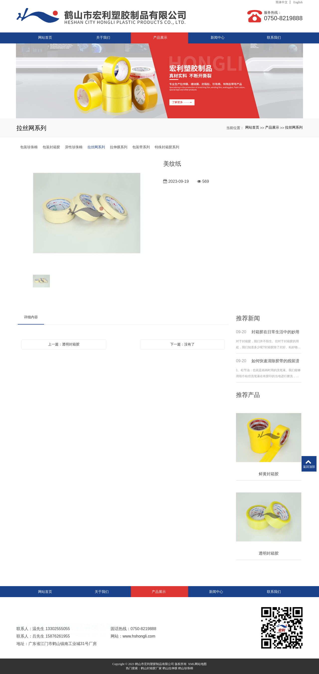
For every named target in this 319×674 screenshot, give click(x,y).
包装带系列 (141, 147)
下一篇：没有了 (182, 344)
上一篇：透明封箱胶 (64, 344)
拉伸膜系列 (118, 147)
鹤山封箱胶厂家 (151, 668)
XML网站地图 (197, 664)
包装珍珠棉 (29, 147)
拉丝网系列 (294, 127)
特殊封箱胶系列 (167, 147)
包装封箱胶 (51, 147)
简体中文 (282, 2)
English (298, 2)
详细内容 (31, 317)
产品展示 (272, 127)
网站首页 (252, 127)
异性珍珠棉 (73, 147)
